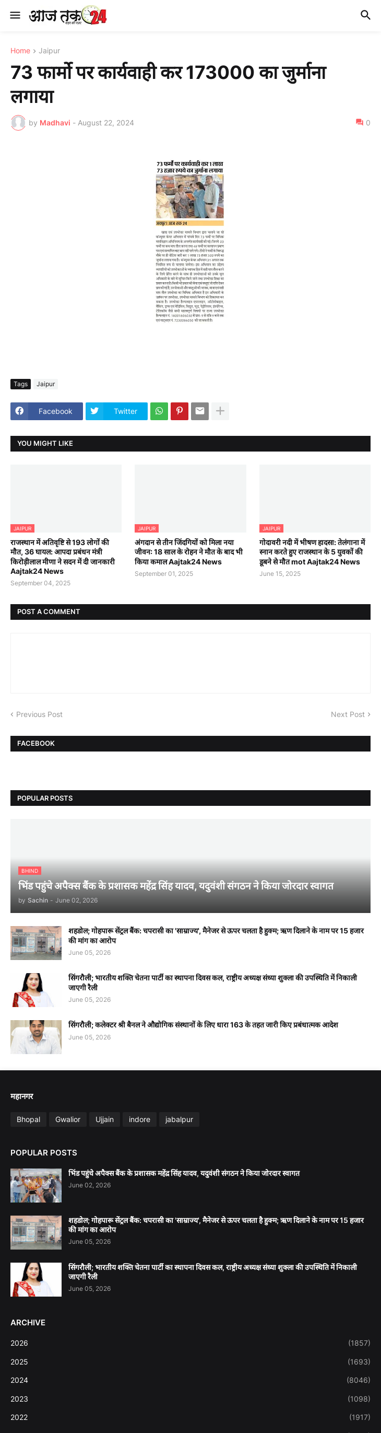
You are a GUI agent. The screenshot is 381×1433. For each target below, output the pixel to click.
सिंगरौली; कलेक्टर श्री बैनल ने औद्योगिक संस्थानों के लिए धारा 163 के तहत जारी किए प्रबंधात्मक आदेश (203, 1024)
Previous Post (39, 714)
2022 (190, 1417)
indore (139, 1119)
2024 (190, 1380)
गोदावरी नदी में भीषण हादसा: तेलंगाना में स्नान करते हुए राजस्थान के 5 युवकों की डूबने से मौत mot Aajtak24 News (312, 551)
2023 (190, 1399)
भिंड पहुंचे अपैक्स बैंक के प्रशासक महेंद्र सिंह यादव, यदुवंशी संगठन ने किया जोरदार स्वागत (184, 1173)
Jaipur (49, 51)
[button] (14, 16)
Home (20, 51)
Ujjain (105, 1119)
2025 (190, 1362)
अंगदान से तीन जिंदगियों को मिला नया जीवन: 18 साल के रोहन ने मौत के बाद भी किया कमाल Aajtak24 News (189, 551)
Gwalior (67, 1119)
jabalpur (179, 1119)
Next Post (348, 714)
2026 (190, 1343)
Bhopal (28, 1119)
